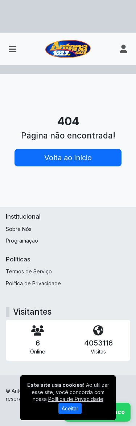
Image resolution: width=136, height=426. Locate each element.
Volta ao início (68, 157)
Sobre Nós (19, 229)
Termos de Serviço (29, 271)
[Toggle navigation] (12, 49)
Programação (22, 240)
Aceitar (70, 408)
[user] (123, 49)
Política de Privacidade (33, 283)
